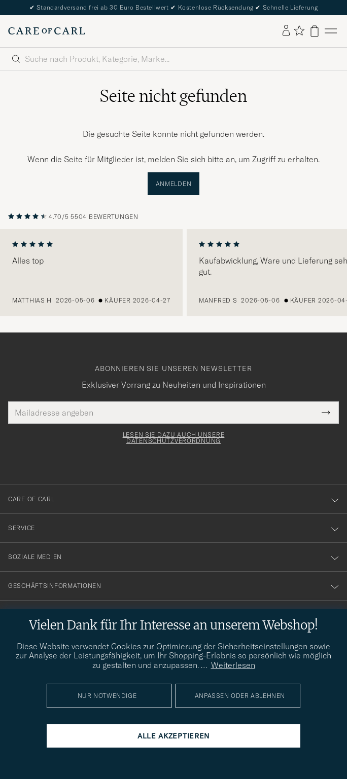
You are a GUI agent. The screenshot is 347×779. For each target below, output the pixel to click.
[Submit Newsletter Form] (326, 412)
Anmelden (174, 184)
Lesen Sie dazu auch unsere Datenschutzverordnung (174, 438)
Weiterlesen (233, 665)
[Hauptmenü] (331, 31)
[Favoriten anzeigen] (299, 31)
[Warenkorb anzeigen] (314, 31)
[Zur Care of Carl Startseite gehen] (46, 31)
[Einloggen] (286, 31)
